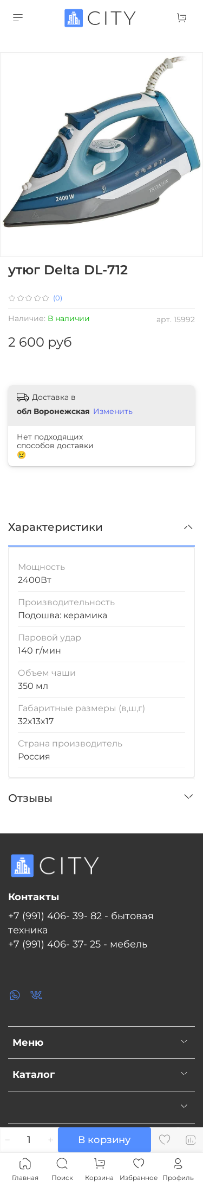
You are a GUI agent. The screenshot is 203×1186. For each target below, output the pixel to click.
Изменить (113, 411)
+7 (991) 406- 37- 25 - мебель (77, 944)
